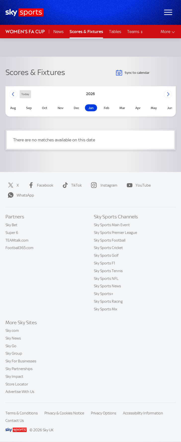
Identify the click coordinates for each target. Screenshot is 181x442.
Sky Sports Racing (108, 301)
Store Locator (16, 384)
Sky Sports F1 (104, 263)
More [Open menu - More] (168, 31)
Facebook (39, 185)
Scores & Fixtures (86, 31)
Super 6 (11, 232)
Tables (115, 31)
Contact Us (14, 420)
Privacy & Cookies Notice (64, 413)
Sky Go (10, 346)
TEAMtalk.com (17, 240)
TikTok (71, 185)
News (58, 31)
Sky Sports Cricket (108, 247)
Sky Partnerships (19, 369)
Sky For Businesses (20, 361)
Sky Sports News (107, 286)
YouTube (138, 185)
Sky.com (12, 330)
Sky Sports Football (109, 240)
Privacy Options (103, 413)
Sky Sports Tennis (108, 271)
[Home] (24, 12)
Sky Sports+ (103, 293)
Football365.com (19, 247)
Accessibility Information (143, 413)
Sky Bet (11, 225)
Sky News (13, 338)
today (25, 94)
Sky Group (13, 353)
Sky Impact (14, 376)
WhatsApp (20, 195)
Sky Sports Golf (106, 255)
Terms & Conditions (21, 413)
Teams (135, 31)
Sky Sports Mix (105, 309)
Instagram (103, 185)
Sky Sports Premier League (115, 232)
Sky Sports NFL (106, 278)
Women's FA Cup (25, 32)
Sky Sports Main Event (112, 225)
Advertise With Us (19, 392)
